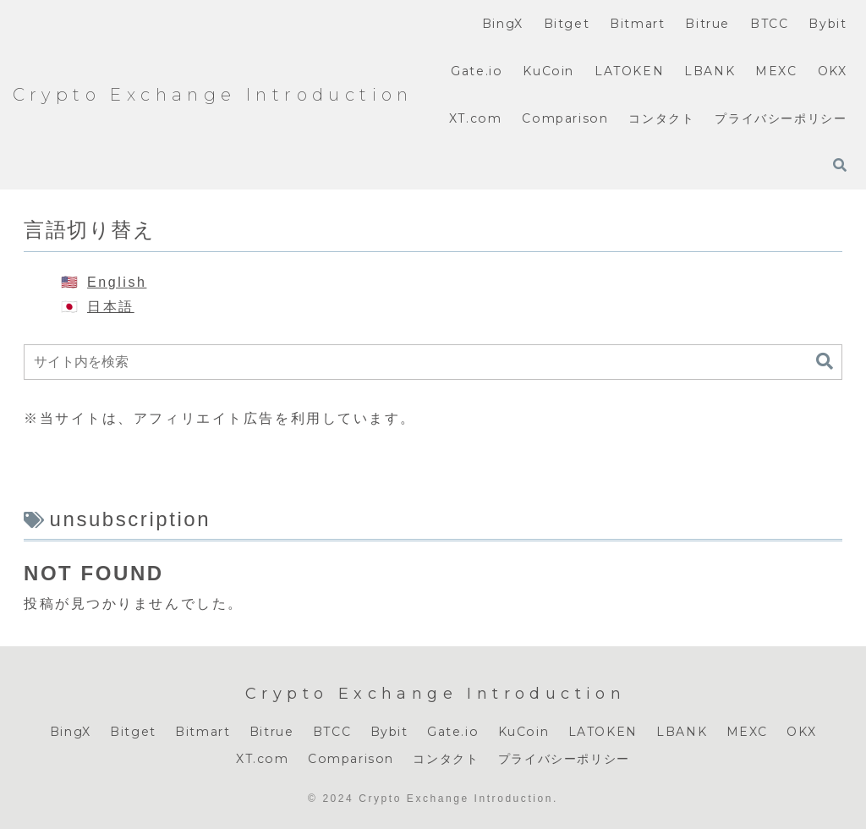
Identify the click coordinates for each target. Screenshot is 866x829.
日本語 (110, 306)
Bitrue (271, 731)
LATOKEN (603, 731)
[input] (433, 362)
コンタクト (446, 758)
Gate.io (453, 731)
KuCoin (524, 731)
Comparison (351, 758)
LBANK (681, 731)
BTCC (332, 731)
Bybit (389, 731)
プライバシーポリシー (564, 758)
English (116, 282)
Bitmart (202, 731)
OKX (801, 731)
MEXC (747, 731)
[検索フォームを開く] (840, 165)
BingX (70, 731)
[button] (824, 361)
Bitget (133, 731)
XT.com (262, 758)
